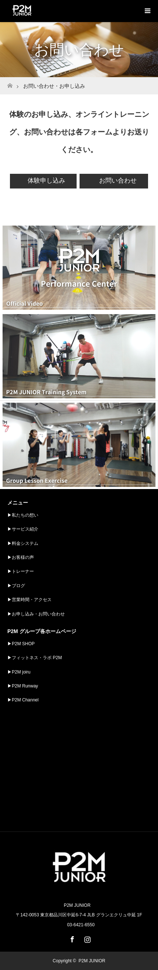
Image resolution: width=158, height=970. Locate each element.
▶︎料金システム (22, 543)
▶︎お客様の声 (20, 557)
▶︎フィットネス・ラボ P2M (34, 657)
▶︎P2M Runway (22, 686)
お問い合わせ (117, 180)
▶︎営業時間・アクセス (29, 599)
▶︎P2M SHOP (21, 643)
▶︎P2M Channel (23, 700)
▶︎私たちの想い (22, 515)
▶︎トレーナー (20, 571)
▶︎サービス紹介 (22, 529)
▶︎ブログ (16, 585)
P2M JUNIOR (91, 960)
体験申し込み (46, 180)
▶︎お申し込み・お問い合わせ (36, 614)
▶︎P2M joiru (19, 672)
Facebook (71, 938)
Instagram (86, 938)
